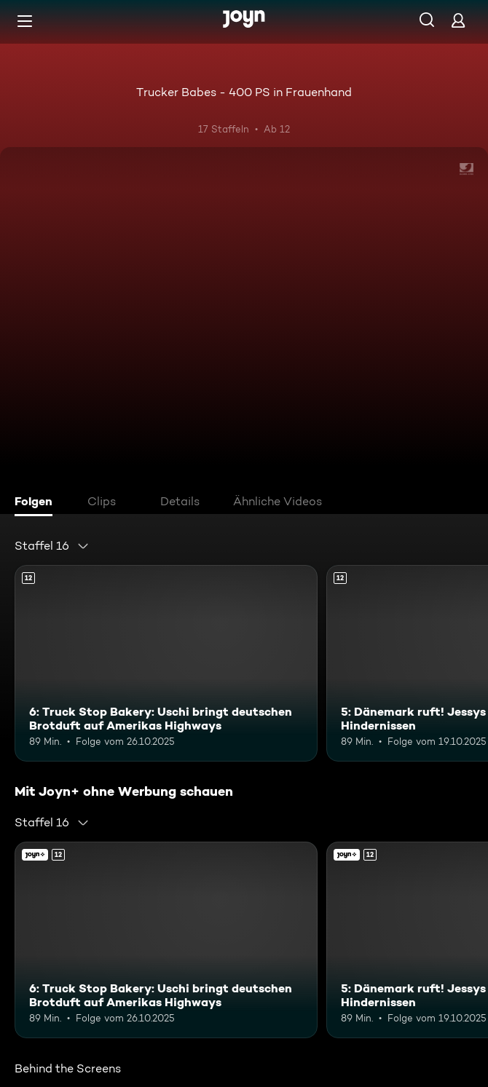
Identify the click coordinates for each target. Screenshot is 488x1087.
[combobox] (52, 546)
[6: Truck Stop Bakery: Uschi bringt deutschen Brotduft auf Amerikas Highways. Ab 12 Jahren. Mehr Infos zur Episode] (166, 663)
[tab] (37, 503)
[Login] (458, 20)
